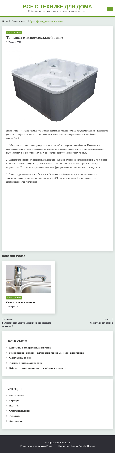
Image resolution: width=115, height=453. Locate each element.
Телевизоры (14, 415)
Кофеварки (14, 400)
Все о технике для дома (57, 6)
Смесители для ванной (20, 302)
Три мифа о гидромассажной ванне (25, 362)
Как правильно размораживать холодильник (30, 347)
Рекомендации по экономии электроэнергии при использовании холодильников (46, 352)
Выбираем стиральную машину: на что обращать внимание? (37, 368)
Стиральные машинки (19, 410)
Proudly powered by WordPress (36, 445)
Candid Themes (87, 445)
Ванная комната (14, 32)
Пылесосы (14, 405)
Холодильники (16, 421)
